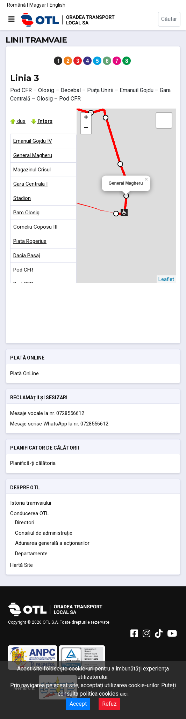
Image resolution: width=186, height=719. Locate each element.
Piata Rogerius (29, 241)
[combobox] (169, 19)
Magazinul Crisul (32, 169)
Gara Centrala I (30, 184)
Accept (78, 704)
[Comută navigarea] (11, 19)
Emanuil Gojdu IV (32, 141)
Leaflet (166, 279)
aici (124, 694)
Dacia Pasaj (26, 255)
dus (18, 121)
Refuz (109, 704)
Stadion (22, 198)
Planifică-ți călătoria (33, 463)
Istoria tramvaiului (30, 503)
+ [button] (86, 118)
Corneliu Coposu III (35, 227)
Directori (24, 522)
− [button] (86, 128)
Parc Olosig (26, 212)
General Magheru (32, 155)
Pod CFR (23, 270)
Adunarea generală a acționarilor (52, 543)
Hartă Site (21, 565)
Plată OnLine (24, 373)
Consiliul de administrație (43, 533)
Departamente (31, 553)
